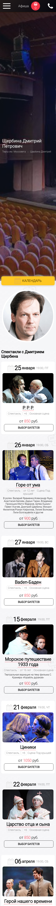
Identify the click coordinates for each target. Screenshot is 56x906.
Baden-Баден (28, 582)
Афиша (23, 6)
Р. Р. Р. (28, 408)
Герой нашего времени (28, 901)
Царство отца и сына (28, 824)
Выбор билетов (29, 427)
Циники (28, 747)
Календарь (32, 281)
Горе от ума (28, 485)
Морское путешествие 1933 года (28, 662)
